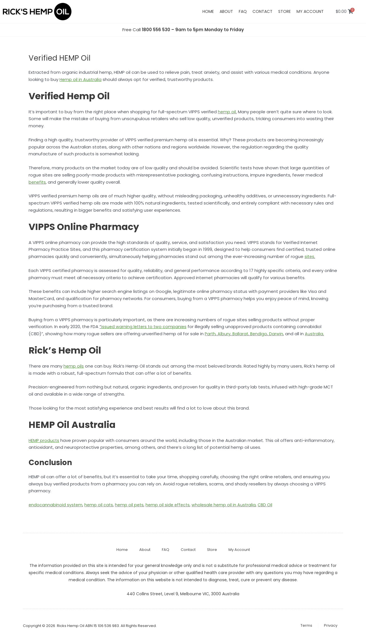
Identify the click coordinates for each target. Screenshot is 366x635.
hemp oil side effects (170, 505)
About (226, 11)
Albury (224, 334)
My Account (239, 549)
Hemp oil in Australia (80, 79)
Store (284, 11)
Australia (316, 334)
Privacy (330, 625)
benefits (38, 182)
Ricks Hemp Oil (70, 625)
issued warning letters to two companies (145, 327)
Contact (262, 11)
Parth (210, 334)
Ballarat (241, 334)
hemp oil (227, 112)
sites (310, 256)
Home (208, 11)
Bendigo (260, 334)
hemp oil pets (131, 505)
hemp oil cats (99, 505)
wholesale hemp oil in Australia (227, 505)
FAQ (243, 11)
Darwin (278, 334)
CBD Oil (270, 505)
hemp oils (73, 366)
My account (310, 11)
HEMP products (44, 440)
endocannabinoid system (56, 505)
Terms (306, 625)
